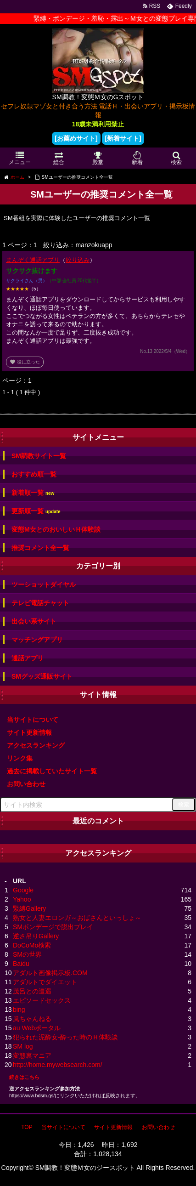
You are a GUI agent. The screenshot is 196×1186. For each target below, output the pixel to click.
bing (19, 1009)
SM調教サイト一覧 (38, 456)
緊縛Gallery (29, 908)
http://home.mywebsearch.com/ (57, 1064)
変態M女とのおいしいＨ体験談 (56, 529)
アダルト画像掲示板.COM (50, 972)
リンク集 (20, 758)
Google (23, 890)
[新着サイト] (123, 138)
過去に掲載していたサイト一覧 (52, 771)
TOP (26, 1127)
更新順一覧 (36, 511)
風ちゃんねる (32, 1018)
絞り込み (78, 259)
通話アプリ (27, 658)
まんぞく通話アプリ (33, 259)
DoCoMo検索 (32, 945)
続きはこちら (24, 1077)
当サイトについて (32, 719)
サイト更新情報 (29, 732)
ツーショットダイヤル (43, 584)
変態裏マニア (32, 1055)
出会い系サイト (33, 621)
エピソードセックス (42, 1000)
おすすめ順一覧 (33, 474)
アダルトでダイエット (45, 982)
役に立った (25, 362)
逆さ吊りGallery (36, 936)
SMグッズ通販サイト (42, 676)
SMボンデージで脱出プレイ (53, 927)
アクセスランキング (36, 745)
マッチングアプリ (37, 639)
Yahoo (22, 899)
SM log (23, 1046)
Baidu (21, 963)
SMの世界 (27, 954)
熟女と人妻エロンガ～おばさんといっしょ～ (77, 917)
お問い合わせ (26, 784)
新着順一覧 (32, 492)
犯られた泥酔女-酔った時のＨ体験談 (65, 1037)
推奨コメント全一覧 (40, 548)
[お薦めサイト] (76, 138)
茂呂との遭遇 (32, 991)
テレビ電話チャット (40, 603)
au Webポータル (37, 1028)
